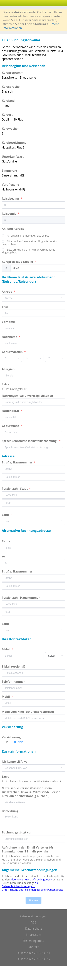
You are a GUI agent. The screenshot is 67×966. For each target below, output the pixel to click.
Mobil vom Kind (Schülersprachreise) (28, 712)
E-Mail (6, 649)
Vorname (9, 322)
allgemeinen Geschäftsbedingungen (31, 879)
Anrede (7, 292)
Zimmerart (9, 171)
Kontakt (33, 947)
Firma (6, 541)
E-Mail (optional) (14, 666)
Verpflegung (10, 185)
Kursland (8, 101)
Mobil (6, 697)
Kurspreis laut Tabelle (18, 262)
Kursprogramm (12, 73)
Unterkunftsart (13, 157)
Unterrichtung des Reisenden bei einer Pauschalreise (32, 889)
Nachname (10, 337)
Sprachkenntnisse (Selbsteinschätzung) (30, 441)
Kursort (7, 115)
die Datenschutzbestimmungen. (20, 884)
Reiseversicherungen (33, 916)
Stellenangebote (33, 941)
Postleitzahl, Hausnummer (21, 598)
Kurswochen (10, 129)
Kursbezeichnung (14, 143)
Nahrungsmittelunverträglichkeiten (28, 396)
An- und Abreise (13, 229)
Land (6, 515)
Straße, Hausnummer (17, 462)
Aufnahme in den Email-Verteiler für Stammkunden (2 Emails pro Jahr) (27, 849)
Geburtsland (11, 426)
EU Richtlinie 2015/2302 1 (33, 953)
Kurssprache (11, 87)
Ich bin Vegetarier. (16, 389)
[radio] (25, 235)
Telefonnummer (14, 682)
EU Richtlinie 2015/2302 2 (33, 959)
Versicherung (11, 737)
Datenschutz (33, 928)
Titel (5, 307)
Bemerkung (10, 811)
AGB (33, 922)
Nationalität (11, 411)
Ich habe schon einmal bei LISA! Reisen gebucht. (33, 781)
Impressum (33, 935)
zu (4, 556)
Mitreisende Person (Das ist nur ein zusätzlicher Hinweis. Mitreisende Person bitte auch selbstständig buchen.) (31, 792)
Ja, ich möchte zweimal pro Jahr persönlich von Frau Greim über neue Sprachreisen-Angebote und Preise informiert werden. (31, 859)
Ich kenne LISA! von (16, 762)
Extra (6, 384)
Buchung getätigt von (18, 832)
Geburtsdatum (12, 352)
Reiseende (9, 214)
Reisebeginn (11, 199)
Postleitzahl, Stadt (15, 489)
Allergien (8, 369)
